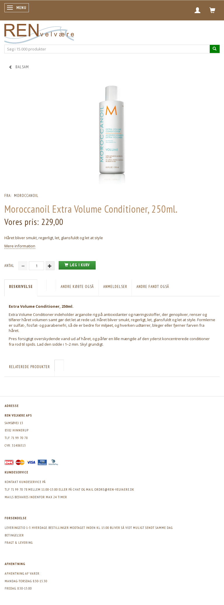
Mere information (19, 246)
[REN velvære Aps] (39, 32)
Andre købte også (77, 286)
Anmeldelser (115, 286)
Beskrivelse (21, 286)
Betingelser (14, 535)
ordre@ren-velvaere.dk (114, 489)
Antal (9, 265)
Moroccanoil (26, 195)
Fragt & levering (19, 542)
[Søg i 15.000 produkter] (215, 49)
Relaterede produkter (29, 366)
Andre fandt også (152, 286)
